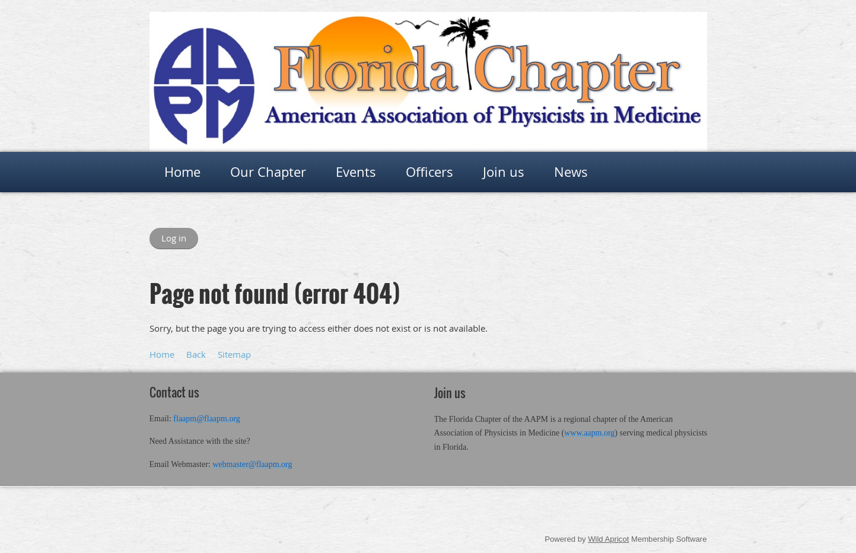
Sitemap (234, 354)
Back (196, 354)
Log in (173, 238)
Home (161, 354)
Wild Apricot (608, 539)
